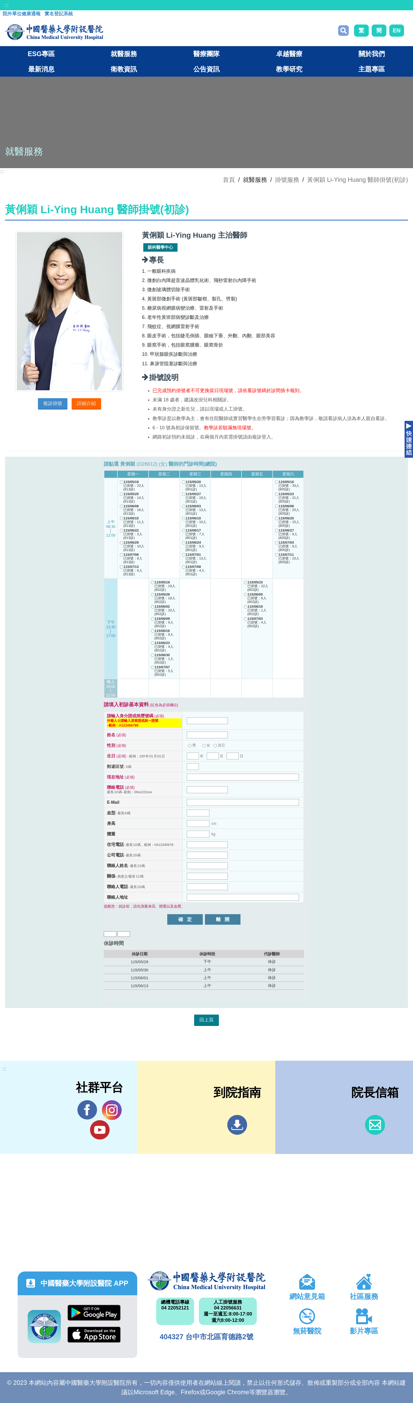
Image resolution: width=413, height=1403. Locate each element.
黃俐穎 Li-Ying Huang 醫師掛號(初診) (357, 179)
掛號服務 (287, 179)
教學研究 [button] (289, 69)
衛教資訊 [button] (124, 69)
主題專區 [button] (371, 69)
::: (7, 5)
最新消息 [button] (41, 69)
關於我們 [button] (371, 53)
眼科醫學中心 (160, 247)
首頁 (229, 179)
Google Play (94, 1313)
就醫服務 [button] (124, 53)
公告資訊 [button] (206, 69)
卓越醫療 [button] (289, 53)
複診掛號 (52, 403)
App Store (94, 1335)
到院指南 (237, 1125)
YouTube (100, 1129)
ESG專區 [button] (41, 53)
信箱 (375, 1125)
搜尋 (343, 30)
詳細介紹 (86, 403)
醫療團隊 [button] (206, 53)
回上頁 (206, 1019)
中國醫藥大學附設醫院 (207, 1281)
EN (397, 30)
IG (112, 1110)
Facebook (87, 1110)
